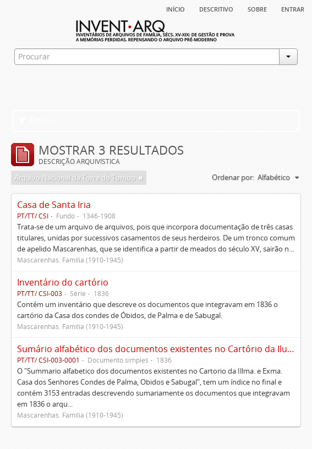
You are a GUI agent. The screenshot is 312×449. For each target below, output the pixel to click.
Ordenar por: (233, 177)
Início (175, 8)
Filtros (37, 121)
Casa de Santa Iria (54, 205)
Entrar (292, 8)
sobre (257, 8)
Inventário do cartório (62, 282)
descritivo (216, 8)
